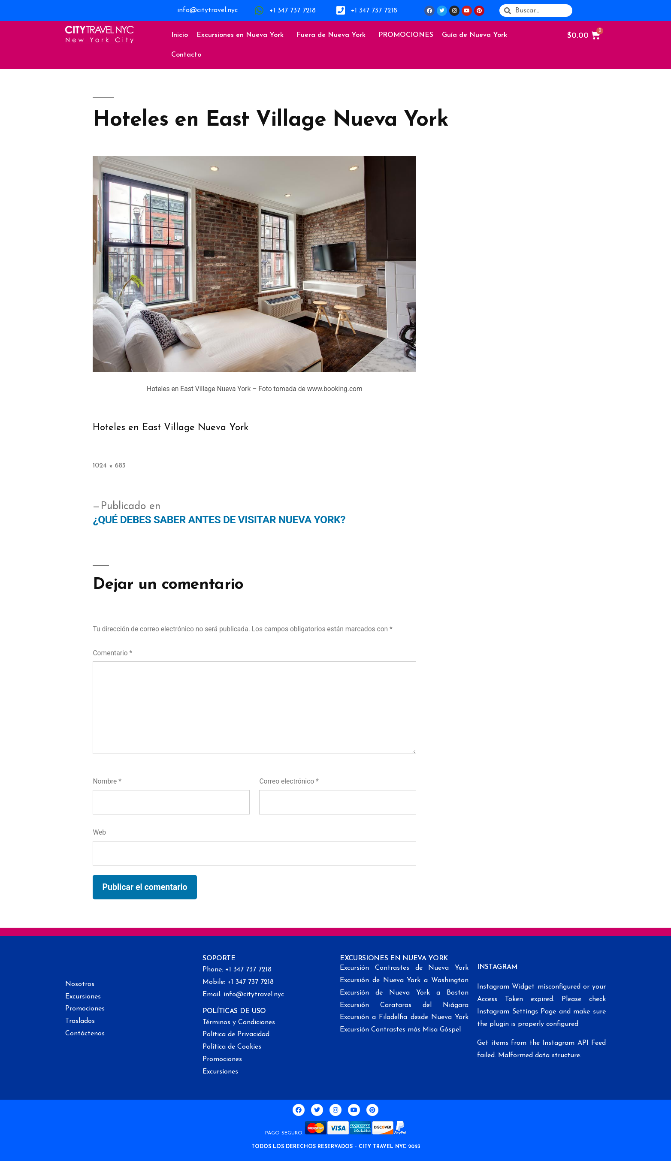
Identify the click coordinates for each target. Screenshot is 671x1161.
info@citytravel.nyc (207, 10)
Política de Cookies (232, 1046)
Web (99, 832)
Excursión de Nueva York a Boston (404, 992)
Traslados (80, 1021)
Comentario (112, 653)
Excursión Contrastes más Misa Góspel (400, 1029)
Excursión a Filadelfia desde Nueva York (404, 1017)
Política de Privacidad (236, 1034)
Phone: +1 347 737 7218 (237, 969)
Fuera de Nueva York (333, 35)
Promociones (85, 1008)
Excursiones (83, 996)
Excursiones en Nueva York (242, 35)
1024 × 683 (109, 465)
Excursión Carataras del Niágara (404, 1005)
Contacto (186, 54)
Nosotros (79, 984)
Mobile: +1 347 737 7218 (238, 982)
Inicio (179, 35)
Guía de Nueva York (476, 35)
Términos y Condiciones (239, 1022)
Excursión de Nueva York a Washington (404, 980)
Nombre (107, 781)
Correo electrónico (288, 781)
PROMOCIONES (405, 35)
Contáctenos (85, 1033)
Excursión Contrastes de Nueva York (404, 968)
